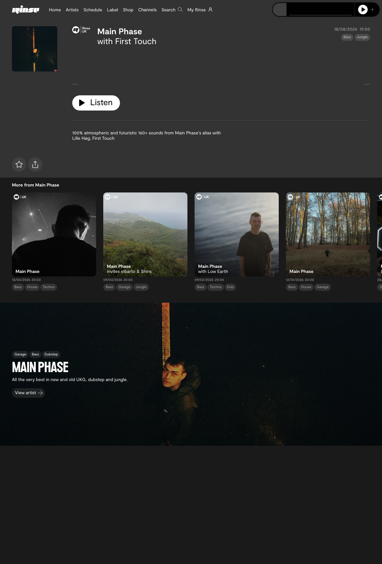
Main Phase (119, 31)
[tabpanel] (221, 68)
